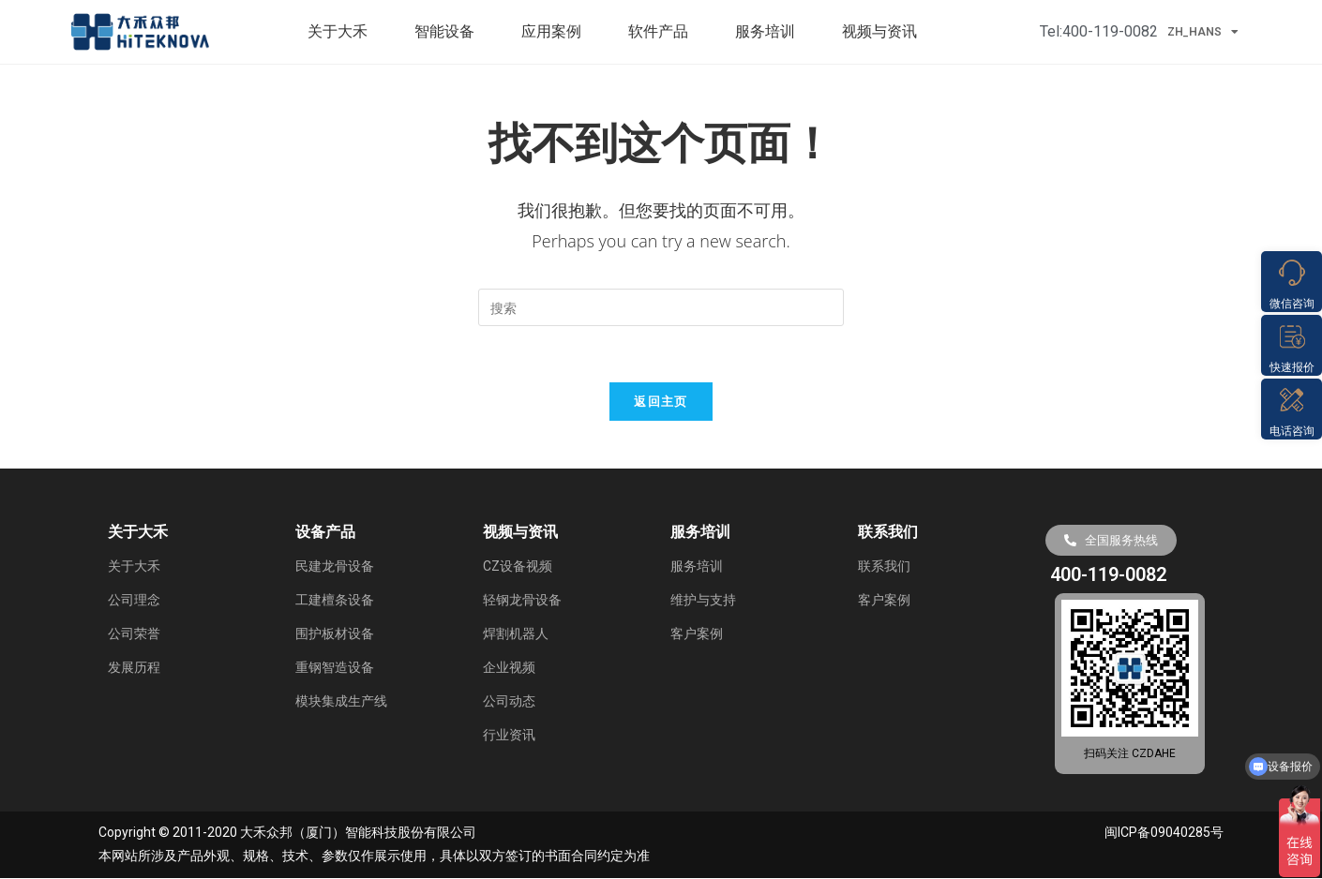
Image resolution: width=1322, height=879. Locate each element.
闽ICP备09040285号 (1164, 834)
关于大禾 (342, 31)
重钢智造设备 (334, 668)
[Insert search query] (661, 307)
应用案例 (556, 31)
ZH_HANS (1203, 31)
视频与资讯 (884, 31)
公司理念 (134, 600)
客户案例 (696, 634)
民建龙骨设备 (334, 566)
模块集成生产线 (341, 701)
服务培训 (769, 31)
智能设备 (449, 31)
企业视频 (509, 668)
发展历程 (134, 668)
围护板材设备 (334, 634)
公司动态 (509, 701)
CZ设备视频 (517, 566)
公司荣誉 (134, 634)
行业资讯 (509, 735)
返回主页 (660, 402)
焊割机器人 (515, 634)
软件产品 (663, 31)
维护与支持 (703, 600)
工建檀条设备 (334, 600)
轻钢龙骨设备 (522, 600)
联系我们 (884, 566)
